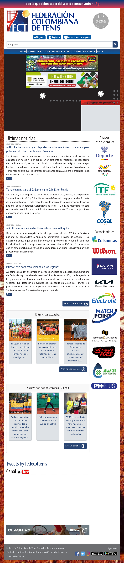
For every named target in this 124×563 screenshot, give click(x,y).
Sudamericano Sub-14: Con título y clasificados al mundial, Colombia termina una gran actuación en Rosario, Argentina (20, 427)
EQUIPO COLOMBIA (72, 51)
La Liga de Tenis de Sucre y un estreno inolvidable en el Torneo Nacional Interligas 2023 (20, 350)
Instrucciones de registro (77, 37)
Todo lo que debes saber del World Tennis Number (62, 4)
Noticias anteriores (76, 304)
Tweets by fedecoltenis (26, 463)
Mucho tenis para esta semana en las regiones (32, 267)
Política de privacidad (27, 552)
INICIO (23, 51)
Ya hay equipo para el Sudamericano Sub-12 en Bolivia (37, 190)
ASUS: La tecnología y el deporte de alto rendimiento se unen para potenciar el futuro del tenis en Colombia (47, 149)
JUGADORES (88, 51)
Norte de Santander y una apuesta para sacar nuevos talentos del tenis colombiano (47, 350)
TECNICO (56, 51)
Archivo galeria (75, 446)
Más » (9, 178)
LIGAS (45, 51)
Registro (54, 37)
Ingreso (39, 37)
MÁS (99, 51)
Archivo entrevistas (73, 369)
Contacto (10, 552)
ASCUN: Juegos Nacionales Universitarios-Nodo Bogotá (37, 228)
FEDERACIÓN (33, 51)
